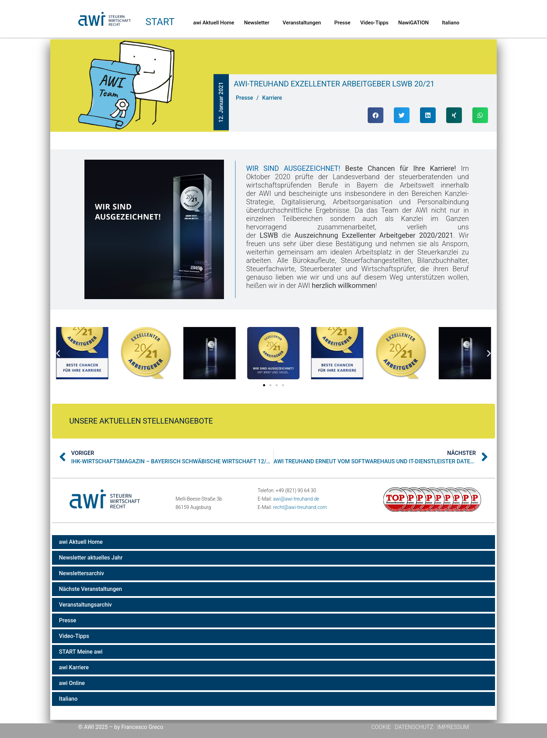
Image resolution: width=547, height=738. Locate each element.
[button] (375, 115)
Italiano (450, 23)
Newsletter (258, 22)
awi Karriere (74, 667)
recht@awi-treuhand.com (300, 507)
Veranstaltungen (303, 22)
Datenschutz (414, 727)
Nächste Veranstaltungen (90, 589)
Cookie (381, 727)
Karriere (272, 97)
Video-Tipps (374, 23)
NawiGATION (415, 22)
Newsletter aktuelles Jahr (90, 557)
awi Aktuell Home (213, 23)
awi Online (72, 683)
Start (159, 22)
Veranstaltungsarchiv (85, 604)
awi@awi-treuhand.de (296, 499)
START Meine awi (81, 651)
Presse (342, 23)
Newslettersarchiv (81, 573)
